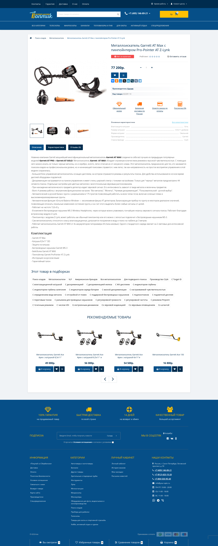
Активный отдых (139, 25)
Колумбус (167, 433)
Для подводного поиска (135, 279)
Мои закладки (117, 472)
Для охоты (122, 25)
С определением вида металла (47, 294)
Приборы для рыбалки (80, 512)
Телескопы (54, 25)
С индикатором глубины (144, 284)
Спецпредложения (160, 25)
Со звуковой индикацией (114, 305)
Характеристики (56, 147)
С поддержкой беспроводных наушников (109, 294)
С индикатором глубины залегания (49, 289)
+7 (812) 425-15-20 (162, 474)
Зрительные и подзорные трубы (84, 476)
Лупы (73, 484)
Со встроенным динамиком (85, 305)
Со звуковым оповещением (142, 305)
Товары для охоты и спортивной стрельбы (88, 520)
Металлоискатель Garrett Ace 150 (168, 354)
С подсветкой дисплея (162, 294)
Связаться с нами (37, 484)
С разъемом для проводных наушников (73, 300)
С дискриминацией (74, 284)
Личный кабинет (119, 463)
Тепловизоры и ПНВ (103, 25)
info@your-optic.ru (161, 483)
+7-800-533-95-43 (161, 479)
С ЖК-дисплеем (122, 284)
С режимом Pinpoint (160, 300)
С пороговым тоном (42, 300)
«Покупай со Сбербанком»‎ (41, 463)
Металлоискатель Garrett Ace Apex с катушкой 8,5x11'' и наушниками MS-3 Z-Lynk (89, 356)
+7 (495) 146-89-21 (162, 470)
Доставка (49, 4)
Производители (36, 497)
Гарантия (36, 4)
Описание (37, 147)
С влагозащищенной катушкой (47, 284)
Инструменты (76, 480)
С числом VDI (63, 305)
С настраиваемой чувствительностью (148, 289)
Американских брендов (86, 279)
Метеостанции (77, 488)
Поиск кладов (39, 279)
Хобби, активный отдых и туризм (84, 524)
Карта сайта (35, 493)
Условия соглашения (39, 480)
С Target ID (177, 279)
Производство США (159, 279)
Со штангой (163, 305)
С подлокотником (140, 294)
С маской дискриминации (114, 289)
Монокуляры (76, 497)
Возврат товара (36, 488)
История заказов (118, 468)
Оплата (72, 4)
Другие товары (77, 472)
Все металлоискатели (111, 279)
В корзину (44, 369)
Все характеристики (180, 122)
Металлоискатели (57, 279)
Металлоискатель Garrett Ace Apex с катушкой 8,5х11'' (50, 356)
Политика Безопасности (40, 476)
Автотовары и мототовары (82, 463)
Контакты (85, 4)
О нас (61, 4)
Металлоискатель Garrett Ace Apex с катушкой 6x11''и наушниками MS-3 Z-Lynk (129, 356)
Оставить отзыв (178, 56)
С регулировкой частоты (136, 300)
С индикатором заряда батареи (84, 289)
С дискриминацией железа (99, 284)
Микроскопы (70, 25)
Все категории (38, 25)
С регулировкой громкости (108, 300)
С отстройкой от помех (76, 294)
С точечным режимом (43, 305)
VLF (70, 279)
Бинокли (85, 25)
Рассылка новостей (119, 476)
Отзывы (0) (75, 147)
